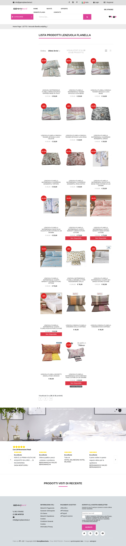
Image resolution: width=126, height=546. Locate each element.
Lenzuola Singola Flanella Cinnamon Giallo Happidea (76, 326)
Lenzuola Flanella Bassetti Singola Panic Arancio (51, 375)
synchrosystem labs (76, 541)
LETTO (24, 26)
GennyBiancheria (43, 541)
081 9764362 (19, 511)
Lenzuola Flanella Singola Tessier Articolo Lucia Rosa (76, 136)
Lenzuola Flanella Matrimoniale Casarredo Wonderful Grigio (100, 137)
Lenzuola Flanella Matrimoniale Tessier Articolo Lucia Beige (76, 91)
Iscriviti (88, 527)
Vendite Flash (39, 12)
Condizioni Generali (46, 521)
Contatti (57, 12)
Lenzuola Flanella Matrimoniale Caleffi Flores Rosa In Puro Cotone (51, 327)
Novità (49, 9)
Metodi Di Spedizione (47, 516)
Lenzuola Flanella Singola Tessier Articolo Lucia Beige (101, 91)
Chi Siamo (43, 513)
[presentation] (10, 459)
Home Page (17, 26)
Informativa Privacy (46, 527)
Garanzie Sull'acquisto (47, 511)
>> (51, 399)
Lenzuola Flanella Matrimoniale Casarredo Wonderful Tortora (51, 182)
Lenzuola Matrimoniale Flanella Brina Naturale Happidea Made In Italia (51, 91)
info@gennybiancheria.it (23, 2)
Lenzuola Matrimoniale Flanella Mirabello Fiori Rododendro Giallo (76, 280)
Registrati (108, 2)
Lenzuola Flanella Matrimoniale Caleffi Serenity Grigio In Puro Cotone (76, 230)
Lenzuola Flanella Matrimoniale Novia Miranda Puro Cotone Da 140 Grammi (75, 376)
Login (96, 2)
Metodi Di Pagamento (47, 508)
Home (35, 9)
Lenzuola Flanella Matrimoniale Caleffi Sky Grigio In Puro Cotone (100, 280)
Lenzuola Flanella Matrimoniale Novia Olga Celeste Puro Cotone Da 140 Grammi (51, 230)
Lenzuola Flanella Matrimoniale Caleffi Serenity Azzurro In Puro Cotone (51, 281)
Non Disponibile (76, 238)
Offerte (64, 9)
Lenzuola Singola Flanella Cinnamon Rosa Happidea (101, 326)
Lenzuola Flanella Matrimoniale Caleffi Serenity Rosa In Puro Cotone (100, 230)
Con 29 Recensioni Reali (22, 449)
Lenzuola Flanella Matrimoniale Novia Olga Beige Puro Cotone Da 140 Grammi (100, 183)
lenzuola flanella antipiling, (38, 26)
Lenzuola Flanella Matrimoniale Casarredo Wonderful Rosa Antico (76, 182)
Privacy (109, 516)
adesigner (93, 541)
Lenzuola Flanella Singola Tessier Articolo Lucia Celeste (51, 137)
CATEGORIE (17, 17)
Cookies (43, 519)
